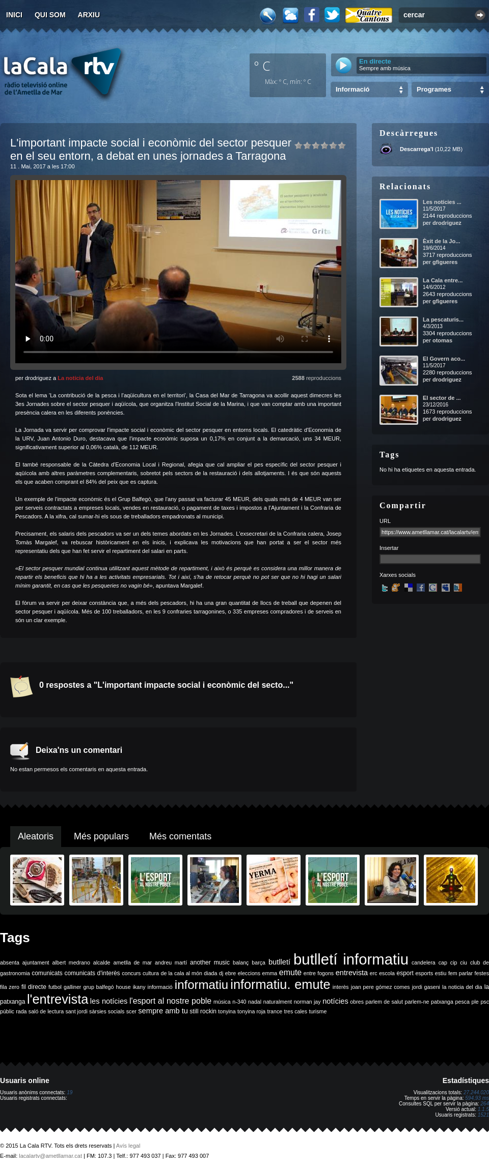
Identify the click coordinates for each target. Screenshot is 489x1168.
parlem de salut (384, 1002)
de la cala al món (181, 973)
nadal (254, 1002)
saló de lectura (46, 1011)
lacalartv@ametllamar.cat (50, 1156)
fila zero (9, 987)
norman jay (307, 1002)
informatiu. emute (280, 984)
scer (131, 1011)
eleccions (249, 973)
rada (21, 1011)
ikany (139, 987)
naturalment (277, 1002)
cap (443, 962)
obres (357, 1002)
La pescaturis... (443, 319)
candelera (424, 962)
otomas (442, 340)
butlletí (279, 962)
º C (262, 65)
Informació (352, 89)
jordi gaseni (426, 987)
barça (258, 962)
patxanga (442, 1002)
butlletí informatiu (351, 959)
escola (387, 973)
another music (210, 962)
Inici (14, 15)
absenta (9, 962)
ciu (463, 962)
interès (341, 987)
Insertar (388, 548)
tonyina (226, 1011)
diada (210, 973)
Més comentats (180, 836)
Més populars (101, 836)
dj (221, 973)
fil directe (33, 986)
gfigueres (445, 262)
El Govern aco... (444, 359)
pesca (462, 1002)
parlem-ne (417, 1002)
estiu (441, 973)
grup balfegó (98, 987)
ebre (230, 973)
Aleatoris (35, 836)
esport (404, 973)
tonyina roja (251, 1011)
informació (160, 987)
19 (69, 1092)
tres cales (295, 1011)
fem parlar (460, 973)
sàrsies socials (106, 1011)
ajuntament (35, 962)
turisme (318, 1011)
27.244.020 (476, 1092)
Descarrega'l (416, 149)
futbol (55, 987)
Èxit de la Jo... (441, 241)
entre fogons (319, 973)
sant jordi (77, 1011)
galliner (72, 987)
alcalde (102, 962)
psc (484, 1002)
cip (453, 962)
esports (424, 973)
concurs (131, 973)
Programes (434, 89)
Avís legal (128, 1146)
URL (385, 521)
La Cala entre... (443, 280)
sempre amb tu (163, 1011)
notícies (335, 1001)
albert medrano (71, 962)
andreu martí (171, 962)
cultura (151, 973)
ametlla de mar (132, 962)
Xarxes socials (397, 575)
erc (373, 973)
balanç (241, 962)
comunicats (47, 973)
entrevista (352, 973)
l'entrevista (57, 999)
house (123, 987)
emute (290, 972)
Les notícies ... (442, 202)
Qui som (50, 15)
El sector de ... (442, 398)
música (222, 1002)
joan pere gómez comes (380, 987)
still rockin (202, 1011)
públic (7, 1011)
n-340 (239, 1002)
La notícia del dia (80, 378)
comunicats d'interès (92, 973)
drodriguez (446, 223)
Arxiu (89, 15)
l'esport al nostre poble (170, 1001)
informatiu (201, 984)
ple (475, 1002)
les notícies (109, 1001)
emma (270, 973)
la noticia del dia (462, 987)
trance (275, 1011)
